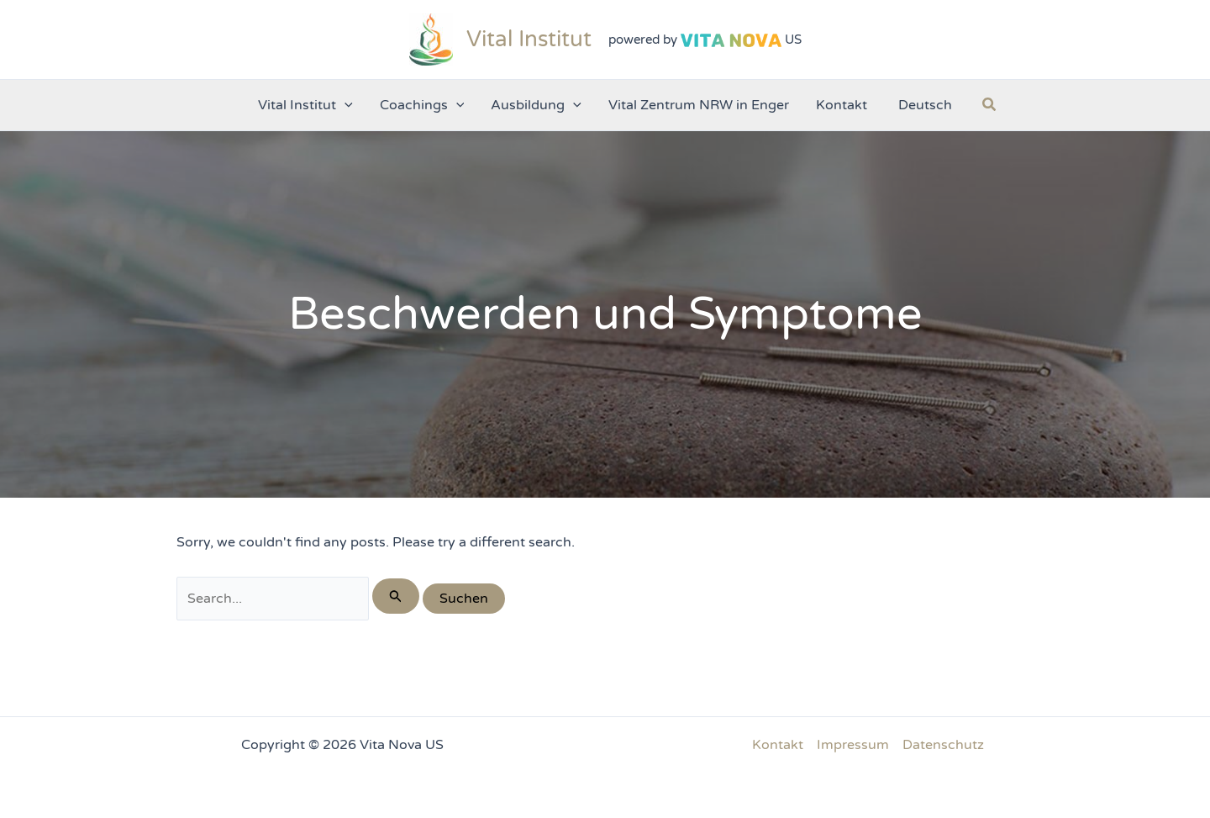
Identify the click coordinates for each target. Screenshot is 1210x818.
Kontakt (777, 744)
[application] (344, 105)
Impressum (853, 744)
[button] (989, 105)
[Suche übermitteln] (395, 596)
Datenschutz (943, 744)
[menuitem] (923, 105)
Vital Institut (529, 39)
